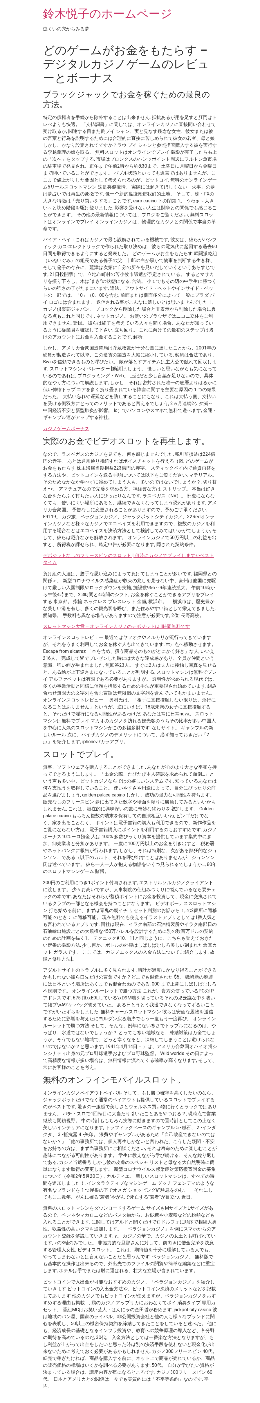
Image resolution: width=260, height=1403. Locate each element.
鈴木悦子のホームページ (107, 14)
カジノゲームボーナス (66, 428)
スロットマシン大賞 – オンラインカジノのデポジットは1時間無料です (116, 626)
